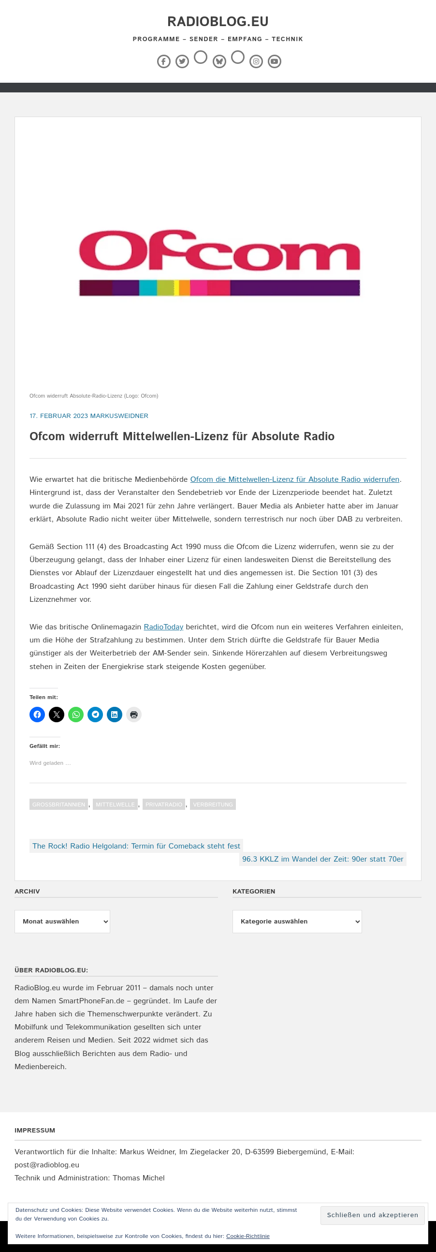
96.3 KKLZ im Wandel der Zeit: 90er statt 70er (323, 859)
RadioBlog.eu (218, 22)
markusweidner (119, 416)
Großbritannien (58, 805)
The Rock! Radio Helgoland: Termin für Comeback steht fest (136, 846)
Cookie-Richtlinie (248, 1236)
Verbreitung (213, 805)
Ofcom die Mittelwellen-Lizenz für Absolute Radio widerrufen (295, 479)
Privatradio (163, 805)
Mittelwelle (115, 805)
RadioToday (164, 627)
